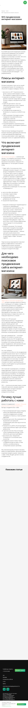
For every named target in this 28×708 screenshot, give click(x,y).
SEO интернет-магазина (8, 157)
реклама (5, 677)
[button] (20, 670)
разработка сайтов (8, 679)
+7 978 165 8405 (6, 671)
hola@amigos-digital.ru (8, 669)
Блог (7, 10)
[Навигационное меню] (25, 2)
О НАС (4, 681)
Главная (3, 10)
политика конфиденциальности (11, 686)
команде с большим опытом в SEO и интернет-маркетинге (13, 405)
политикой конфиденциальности (6, 705)
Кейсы (4, 683)
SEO (4, 675)
